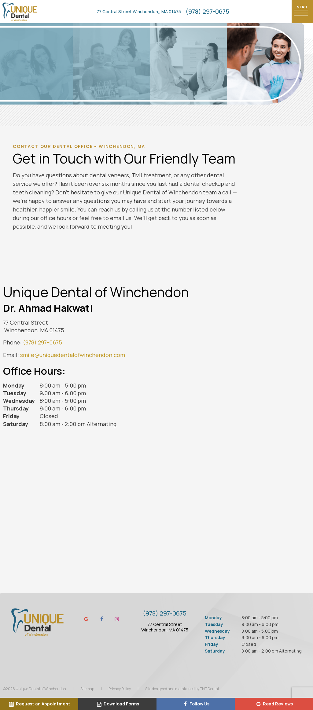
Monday (13, 385)
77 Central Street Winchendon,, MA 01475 (139, 11)
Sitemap (87, 688)
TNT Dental (209, 688)
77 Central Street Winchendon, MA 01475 (164, 627)
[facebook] (101, 619)
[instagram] (117, 619)
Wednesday (19, 400)
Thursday (16, 408)
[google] (86, 619)
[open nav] (302, 11)
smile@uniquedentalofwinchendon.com (72, 355)
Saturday (15, 424)
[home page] (20, 11)
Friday (11, 416)
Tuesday (14, 393)
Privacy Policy (120, 688)
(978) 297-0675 (207, 11)
